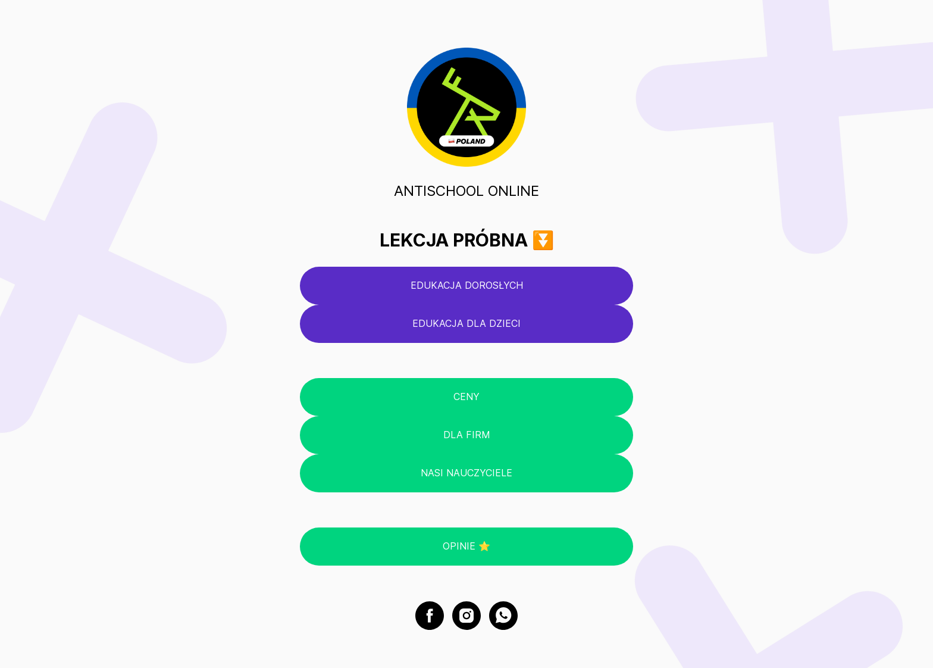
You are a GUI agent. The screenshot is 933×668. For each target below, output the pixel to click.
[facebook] (429, 615)
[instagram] (466, 615)
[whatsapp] (503, 615)
